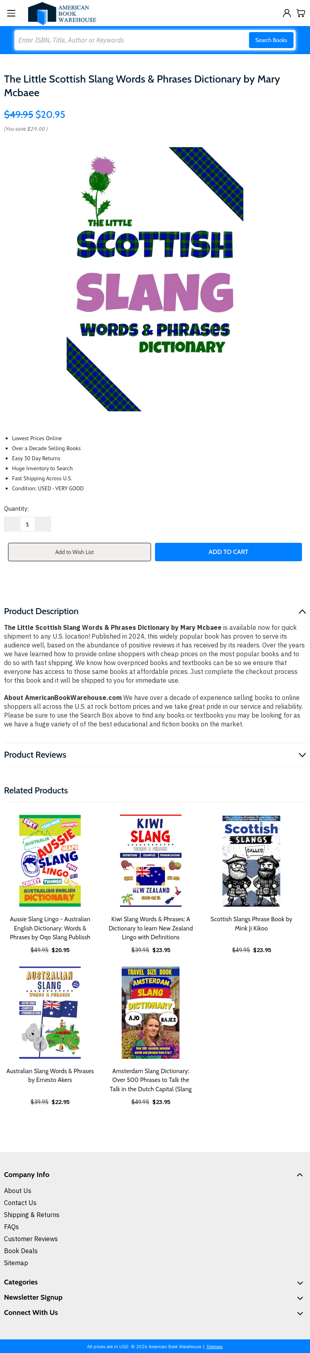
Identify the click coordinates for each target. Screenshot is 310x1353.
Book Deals (21, 1251)
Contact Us (20, 1203)
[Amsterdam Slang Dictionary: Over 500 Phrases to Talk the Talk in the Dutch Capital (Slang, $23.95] (151, 1013)
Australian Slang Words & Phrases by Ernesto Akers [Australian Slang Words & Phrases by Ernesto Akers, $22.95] (50, 1076)
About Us (17, 1191)
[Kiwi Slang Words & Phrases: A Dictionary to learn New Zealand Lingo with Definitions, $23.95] (151, 861)
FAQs (11, 1227)
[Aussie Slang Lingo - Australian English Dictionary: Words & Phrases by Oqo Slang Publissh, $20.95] (50, 861)
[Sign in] (287, 13)
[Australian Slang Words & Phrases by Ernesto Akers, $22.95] (50, 1013)
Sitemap (16, 1263)
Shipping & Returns (31, 1215)
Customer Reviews (31, 1239)
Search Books (271, 40)
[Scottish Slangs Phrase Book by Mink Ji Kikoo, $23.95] (251, 861)
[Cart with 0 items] (301, 13)
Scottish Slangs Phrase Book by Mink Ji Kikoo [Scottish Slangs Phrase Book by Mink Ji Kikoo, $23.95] (251, 924)
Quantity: (16, 508)
